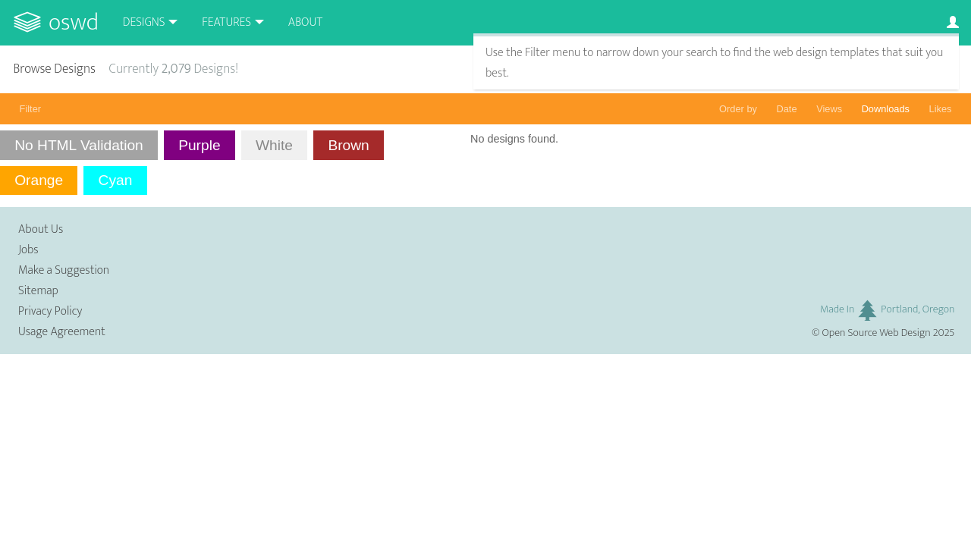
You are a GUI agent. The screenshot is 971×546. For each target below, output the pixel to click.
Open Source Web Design (876, 333)
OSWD (74, 22)
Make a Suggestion (63, 270)
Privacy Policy (50, 311)
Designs (144, 22)
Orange (38, 180)
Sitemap (38, 291)
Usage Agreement (61, 332)
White (274, 145)
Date (787, 109)
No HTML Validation (78, 145)
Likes (940, 109)
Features (226, 22)
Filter (30, 109)
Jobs (28, 250)
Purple (199, 145)
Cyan (116, 180)
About (305, 22)
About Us (40, 229)
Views (829, 109)
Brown (348, 145)
